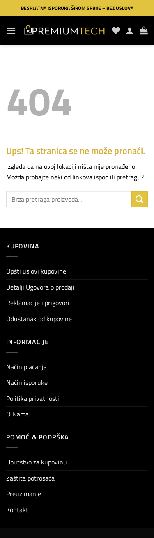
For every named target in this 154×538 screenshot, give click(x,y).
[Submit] (139, 199)
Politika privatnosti (32, 398)
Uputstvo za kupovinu (36, 462)
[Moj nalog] (130, 30)
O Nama (17, 414)
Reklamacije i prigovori (37, 303)
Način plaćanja (26, 367)
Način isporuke (27, 382)
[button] (11, 31)
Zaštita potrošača (30, 478)
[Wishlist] (116, 30)
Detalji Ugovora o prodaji (40, 287)
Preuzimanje (23, 494)
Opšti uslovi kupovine (36, 271)
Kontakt (17, 510)
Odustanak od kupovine (39, 319)
